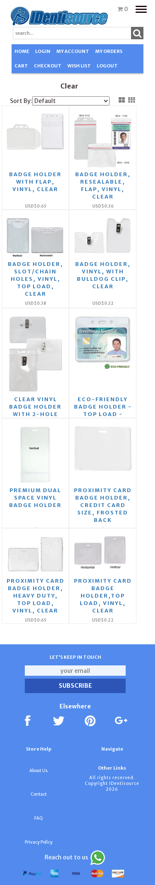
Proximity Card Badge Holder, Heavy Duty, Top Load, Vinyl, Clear (35, 596)
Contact (39, 794)
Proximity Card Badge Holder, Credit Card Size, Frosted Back (103, 505)
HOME (21, 51)
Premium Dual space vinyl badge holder (35, 497)
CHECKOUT (48, 66)
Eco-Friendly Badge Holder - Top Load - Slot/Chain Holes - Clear (103, 414)
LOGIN (42, 51)
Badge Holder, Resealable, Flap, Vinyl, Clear (103, 185)
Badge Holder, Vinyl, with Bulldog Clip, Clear (103, 275)
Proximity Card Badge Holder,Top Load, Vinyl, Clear (103, 596)
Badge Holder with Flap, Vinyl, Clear (35, 181)
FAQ (38, 818)
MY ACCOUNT (72, 51)
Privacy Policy (38, 842)
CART (21, 66)
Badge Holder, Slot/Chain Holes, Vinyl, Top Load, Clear (35, 279)
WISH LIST (79, 66)
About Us (38, 770)
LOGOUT (107, 66)
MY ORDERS (108, 51)
